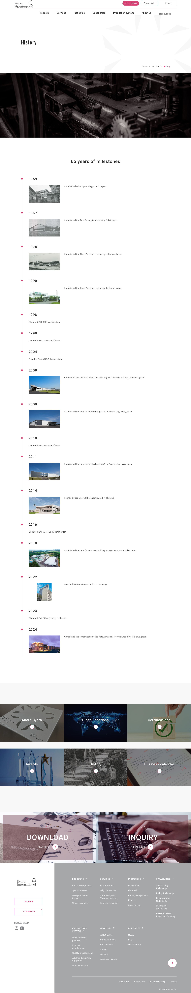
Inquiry (168, 5)
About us (155, 66)
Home (144, 66)
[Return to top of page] (172, 963)
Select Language (130, 5)
